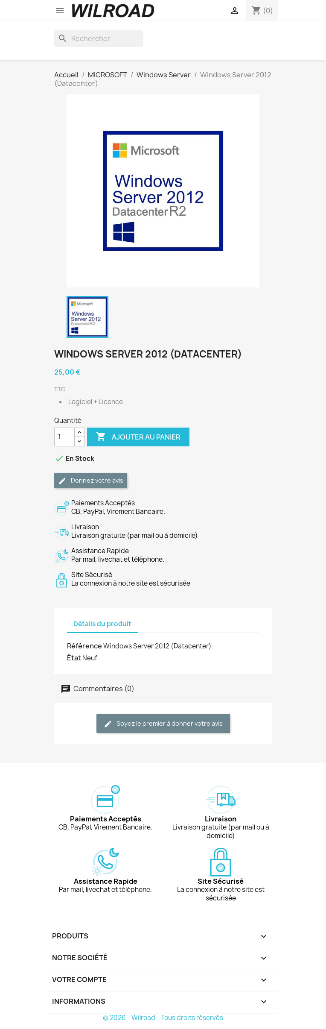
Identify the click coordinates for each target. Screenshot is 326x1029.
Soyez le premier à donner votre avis (163, 723)
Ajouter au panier (138, 437)
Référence (84, 646)
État (74, 658)
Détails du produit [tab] (102, 623)
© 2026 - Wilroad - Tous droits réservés (163, 1017)
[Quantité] (64, 437)
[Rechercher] (98, 38)
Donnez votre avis (90, 480)
